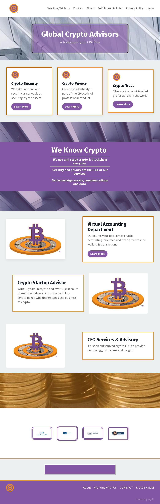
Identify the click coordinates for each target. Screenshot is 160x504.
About (91, 8)
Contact (78, 8)
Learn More (21, 106)
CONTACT (126, 487)
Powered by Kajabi (144, 499)
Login (150, 8)
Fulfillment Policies (110, 8)
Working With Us (58, 8)
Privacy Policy (134, 8)
